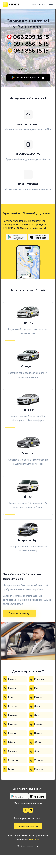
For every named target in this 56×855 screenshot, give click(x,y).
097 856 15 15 (28, 43)
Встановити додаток (28, 77)
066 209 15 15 (28, 37)
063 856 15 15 (28, 50)
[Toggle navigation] (50, 4)
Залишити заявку (19, 613)
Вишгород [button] (38, 4)
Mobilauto (34, 839)
